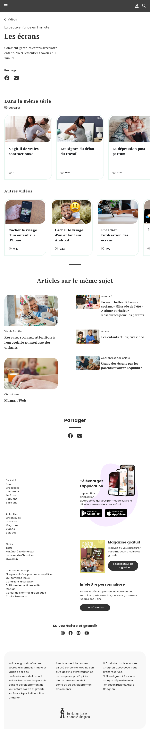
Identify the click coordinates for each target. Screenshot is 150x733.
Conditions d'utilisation (20, 581)
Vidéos (12, 19)
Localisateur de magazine (123, 565)
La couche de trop (17, 570)
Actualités (12, 514)
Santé (9, 484)
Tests (9, 548)
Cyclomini (12, 559)
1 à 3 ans (11, 495)
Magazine (12, 525)
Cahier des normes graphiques (26, 593)
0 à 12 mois (13, 491)
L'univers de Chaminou (20, 555)
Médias (10, 589)
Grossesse (13, 488)
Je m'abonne (95, 607)
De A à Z (11, 480)
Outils (9, 544)
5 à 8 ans (11, 502)
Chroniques (13, 518)
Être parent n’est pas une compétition (30, 574)
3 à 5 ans (11, 499)
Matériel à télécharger (20, 551)
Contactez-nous (16, 596)
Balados (11, 532)
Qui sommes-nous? (18, 578)
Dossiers (11, 521)
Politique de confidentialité (23, 585)
